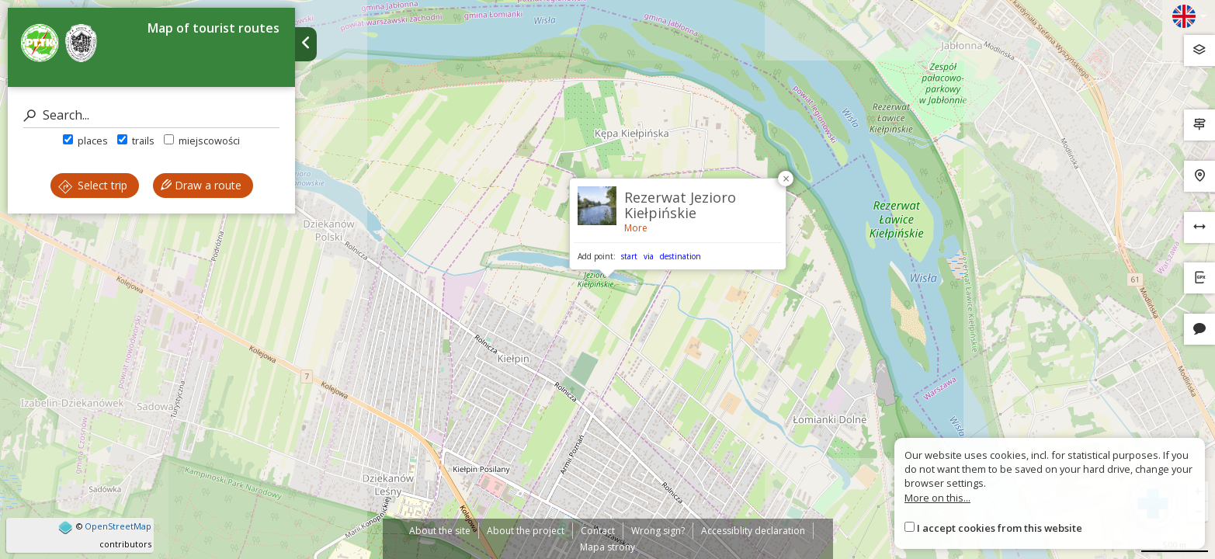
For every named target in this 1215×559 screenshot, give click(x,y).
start (629, 256)
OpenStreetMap (118, 526)
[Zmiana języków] (1189, 16)
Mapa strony (607, 547)
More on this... (937, 498)
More (635, 227)
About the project (525, 530)
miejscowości (202, 141)
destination (680, 256)
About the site (439, 530)
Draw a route (201, 185)
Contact (598, 530)
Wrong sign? (658, 530)
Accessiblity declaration (753, 530)
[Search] (151, 115)
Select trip (92, 185)
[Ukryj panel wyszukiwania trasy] (306, 44)
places (85, 141)
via (649, 256)
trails (135, 141)
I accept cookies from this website (999, 528)
